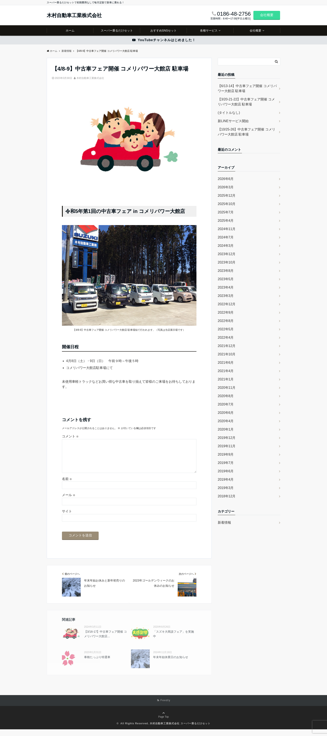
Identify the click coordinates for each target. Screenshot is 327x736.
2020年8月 (226, 396)
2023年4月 (226, 287)
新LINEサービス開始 (233, 121)
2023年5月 (226, 279)
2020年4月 (226, 421)
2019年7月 (226, 463)
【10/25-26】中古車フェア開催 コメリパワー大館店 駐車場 (246, 132)
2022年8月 (226, 321)
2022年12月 (226, 304)
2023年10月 (226, 262)
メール (68, 501)
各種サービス (209, 30)
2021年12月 (226, 346)
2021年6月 (226, 362)
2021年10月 (226, 354)
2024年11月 (226, 229)
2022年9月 (226, 312)
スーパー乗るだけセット (117, 30)
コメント (70, 436)
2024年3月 (226, 245)
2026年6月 (226, 179)
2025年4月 (226, 220)
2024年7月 (226, 237)
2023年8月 (226, 270)
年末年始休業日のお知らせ (170, 663)
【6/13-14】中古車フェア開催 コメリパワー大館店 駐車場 (247, 88)
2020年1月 (226, 429)
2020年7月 (226, 404)
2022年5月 (226, 329)
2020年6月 (226, 412)
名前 (67, 485)
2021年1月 (226, 379)
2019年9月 (226, 454)
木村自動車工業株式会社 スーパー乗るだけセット (180, 730)
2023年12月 (226, 254)
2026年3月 (226, 187)
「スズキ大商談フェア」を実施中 (173, 641)
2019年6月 (226, 471)
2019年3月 (226, 488)
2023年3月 (226, 296)
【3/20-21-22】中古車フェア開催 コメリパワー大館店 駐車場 (246, 102)
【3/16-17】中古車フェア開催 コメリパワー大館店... (105, 641)
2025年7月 (226, 212)
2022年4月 (226, 337)
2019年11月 (226, 446)
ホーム (70, 30)
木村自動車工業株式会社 (74, 15)
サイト (67, 518)
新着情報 (224, 522)
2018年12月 (226, 496)
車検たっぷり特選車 (97, 663)
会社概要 (266, 15)
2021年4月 (226, 371)
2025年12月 (226, 195)
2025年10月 (226, 204)
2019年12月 (226, 438)
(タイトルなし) (229, 112)
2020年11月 (226, 387)
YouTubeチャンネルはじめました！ (163, 40)
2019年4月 (226, 479)
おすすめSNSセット (163, 30)
